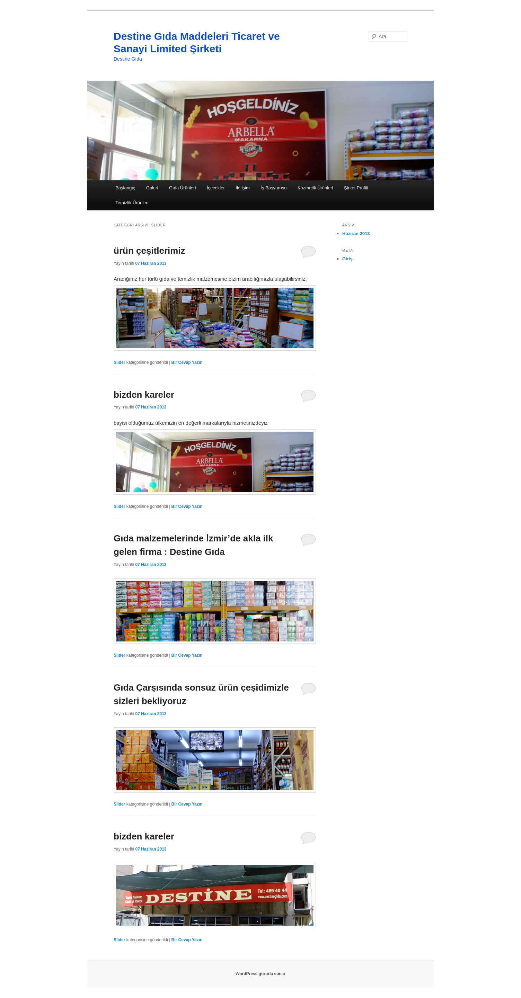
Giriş (347, 258)
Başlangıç (125, 187)
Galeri (152, 187)
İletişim (242, 187)
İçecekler (216, 187)
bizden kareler (144, 394)
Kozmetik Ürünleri (315, 187)
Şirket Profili (356, 187)
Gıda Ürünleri (182, 187)
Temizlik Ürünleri (131, 202)
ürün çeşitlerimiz (149, 250)
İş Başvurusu (273, 187)
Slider (119, 362)
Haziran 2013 (356, 233)
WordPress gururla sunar (260, 973)
